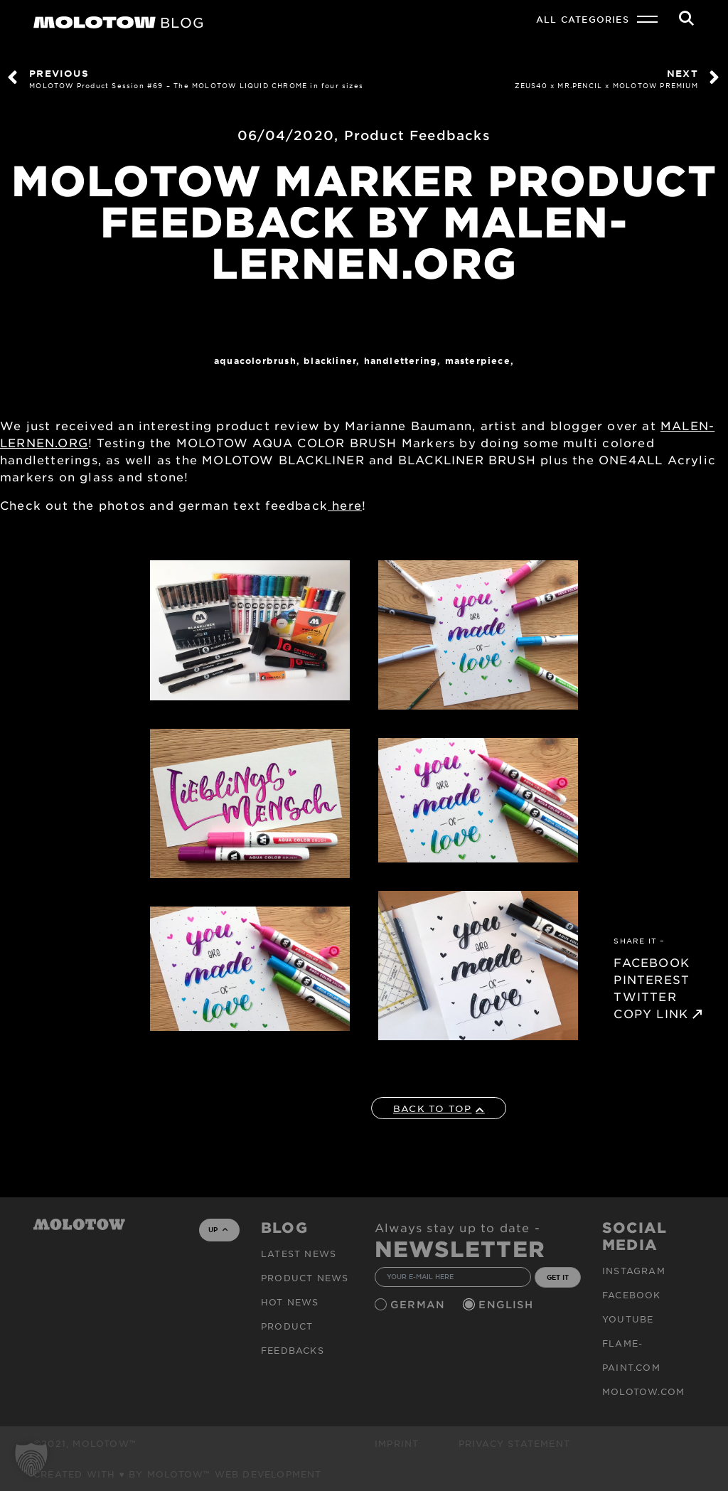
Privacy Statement (514, 1443)
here (345, 505)
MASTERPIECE (477, 360)
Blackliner (330, 360)
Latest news (298, 1253)
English (507, 1304)
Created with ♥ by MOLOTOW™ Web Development (177, 1474)
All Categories (582, 19)
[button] (31, 1459)
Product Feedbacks (417, 135)
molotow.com (643, 1391)
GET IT (558, 1277)
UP (218, 1229)
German (419, 1304)
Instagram (633, 1270)
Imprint (397, 1443)
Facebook (631, 1294)
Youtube (627, 1319)
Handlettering (401, 360)
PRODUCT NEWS (304, 1277)
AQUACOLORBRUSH (255, 360)
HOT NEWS (290, 1302)
